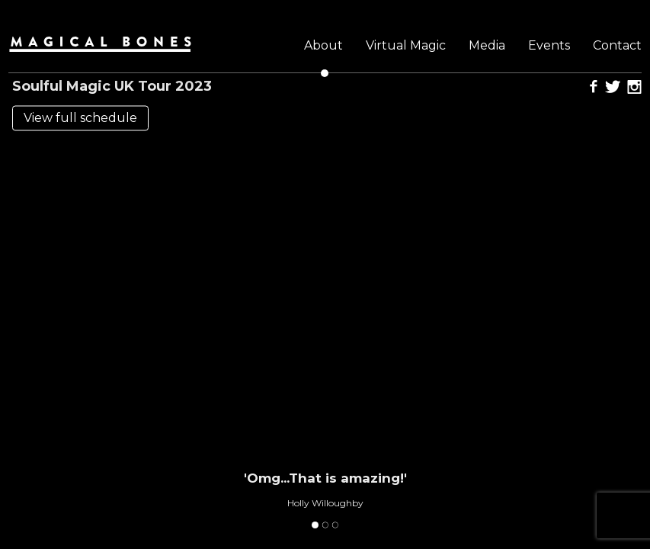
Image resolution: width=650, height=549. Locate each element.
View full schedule (80, 118)
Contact (617, 45)
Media (487, 45)
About (323, 45)
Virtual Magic (406, 45)
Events (549, 45)
